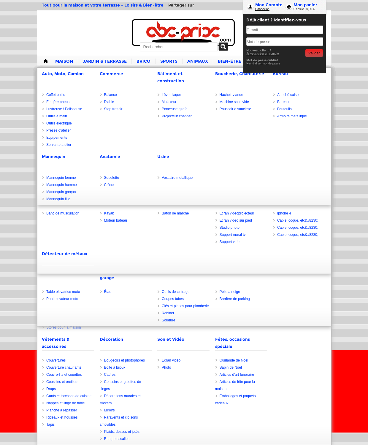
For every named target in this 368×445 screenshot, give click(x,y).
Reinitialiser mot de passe (263, 63)
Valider (314, 53)
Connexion (262, 9)
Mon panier (305, 4)
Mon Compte (269, 4)
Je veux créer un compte (262, 53)
